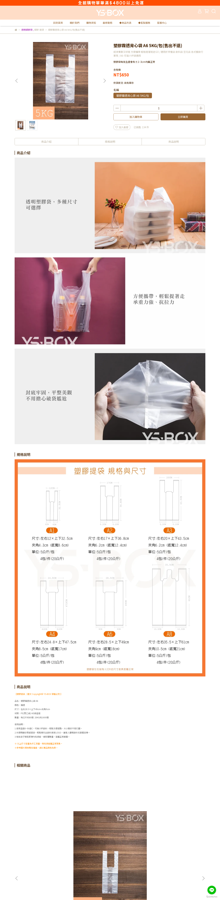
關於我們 (74, 22)
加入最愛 (121, 127)
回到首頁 (58, 22)
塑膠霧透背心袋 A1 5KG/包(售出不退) (40, 816)
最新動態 (107, 22)
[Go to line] (211, 890)
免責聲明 (64, 862)
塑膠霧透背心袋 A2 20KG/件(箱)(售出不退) (180, 816)
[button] (104, 81)
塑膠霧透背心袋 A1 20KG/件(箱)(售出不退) (87, 816)
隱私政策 (64, 857)
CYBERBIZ (83, 891)
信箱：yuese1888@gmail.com (32, 877)
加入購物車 (135, 117)
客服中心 (162, 22)
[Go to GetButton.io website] (211, 897)
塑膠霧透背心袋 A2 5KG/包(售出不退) (133, 816)
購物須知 (91, 22)
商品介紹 (46, 141)
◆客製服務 (144, 22)
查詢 (106, 857)
